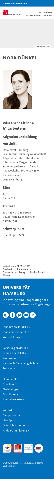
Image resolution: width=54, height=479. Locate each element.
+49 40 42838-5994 (19, 212)
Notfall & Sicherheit (14, 425)
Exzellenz (8, 384)
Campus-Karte (11, 415)
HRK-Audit (26, 447)
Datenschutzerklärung (14, 272)
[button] (42, 3)
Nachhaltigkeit (11, 389)
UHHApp (8, 420)
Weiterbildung (11, 337)
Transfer (8, 368)
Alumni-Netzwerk (13, 399)
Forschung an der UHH (16, 348)
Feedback (7, 269)
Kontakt (7, 410)
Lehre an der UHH (13, 353)
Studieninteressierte (15, 332)
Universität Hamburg (15, 3)
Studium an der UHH (15, 327)
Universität (9, 379)
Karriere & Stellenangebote (19, 363)
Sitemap (7, 275)
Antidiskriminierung (15, 430)
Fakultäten (9, 394)
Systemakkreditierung (38, 445)
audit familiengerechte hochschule (7, 448)
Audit (16, 445)
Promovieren (10, 358)
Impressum (23, 269)
